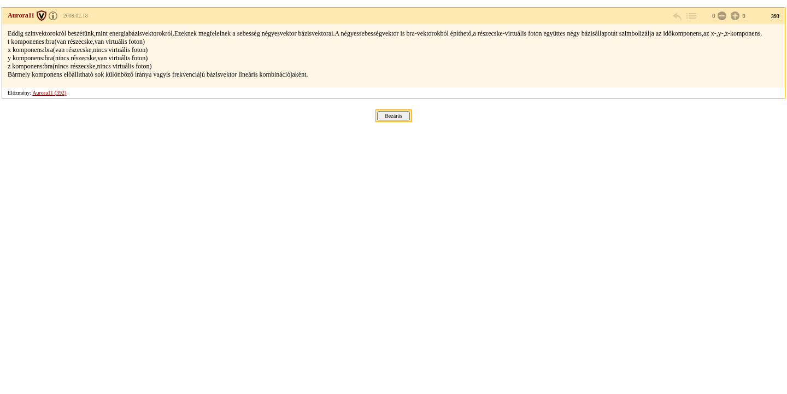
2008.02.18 (75, 16)
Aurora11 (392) (49, 93)
